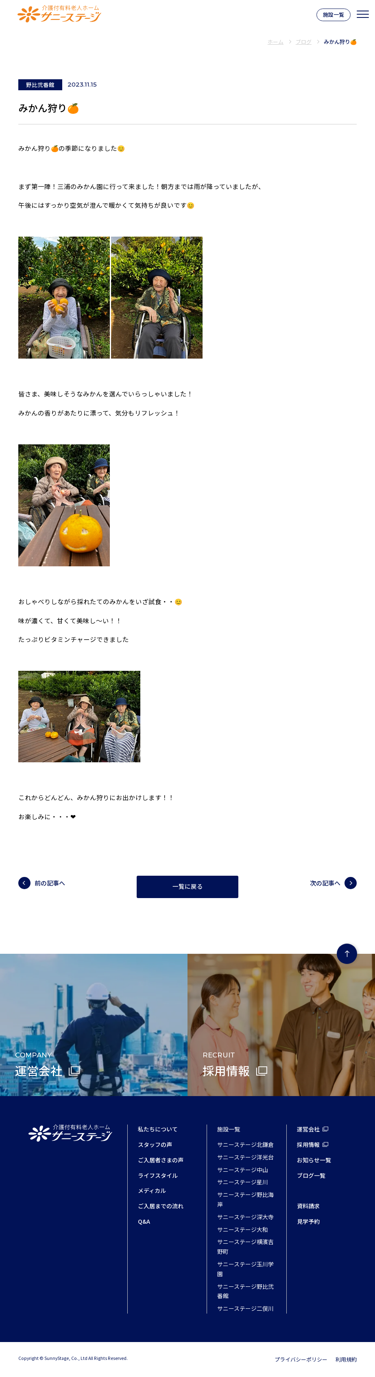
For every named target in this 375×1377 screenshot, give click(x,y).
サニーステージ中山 (242, 1170)
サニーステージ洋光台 (245, 1157)
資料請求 (308, 1206)
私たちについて (158, 1129)
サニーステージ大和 (242, 1229)
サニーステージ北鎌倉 (245, 1144)
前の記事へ (50, 883)
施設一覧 (333, 14)
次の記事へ (325, 883)
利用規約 (346, 1359)
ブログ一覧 (311, 1175)
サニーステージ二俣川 (245, 1308)
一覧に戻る (187, 886)
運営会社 (308, 1129)
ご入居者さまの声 (160, 1160)
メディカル (152, 1190)
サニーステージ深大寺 (245, 1217)
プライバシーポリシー (301, 1359)
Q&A (144, 1221)
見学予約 (308, 1221)
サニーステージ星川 (242, 1182)
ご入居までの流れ (160, 1206)
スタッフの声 (155, 1144)
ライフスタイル (158, 1175)
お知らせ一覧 (314, 1160)
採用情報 (308, 1144)
